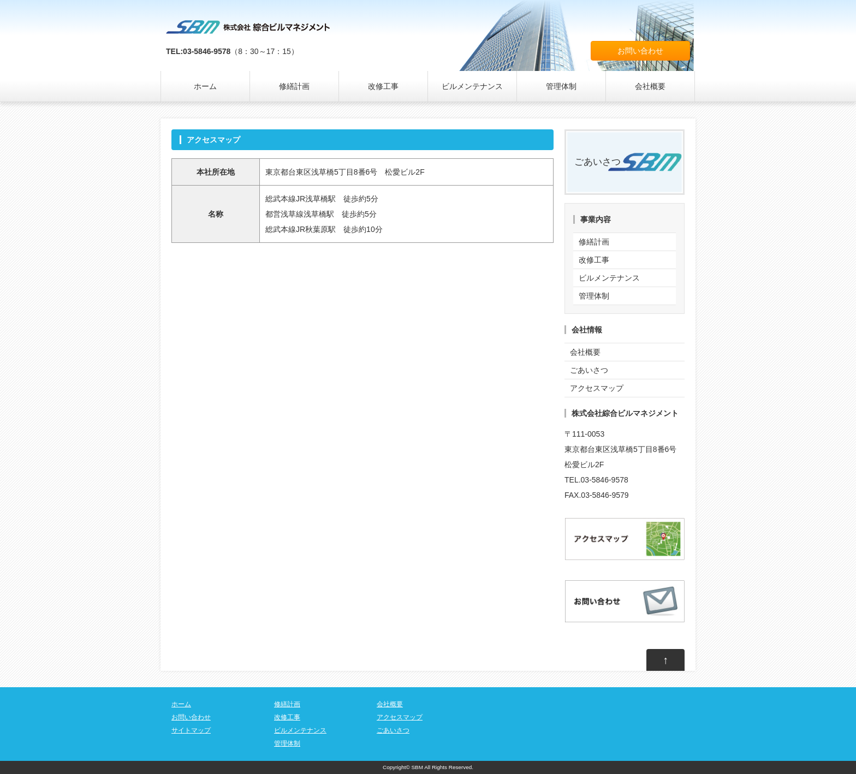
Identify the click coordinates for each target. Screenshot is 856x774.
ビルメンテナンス (472, 86)
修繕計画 (294, 86)
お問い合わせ (640, 50)
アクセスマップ (596, 388)
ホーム (205, 86)
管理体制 (561, 86)
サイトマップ (191, 730)
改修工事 (383, 86)
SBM (417, 767)
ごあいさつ (597, 162)
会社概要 (650, 86)
